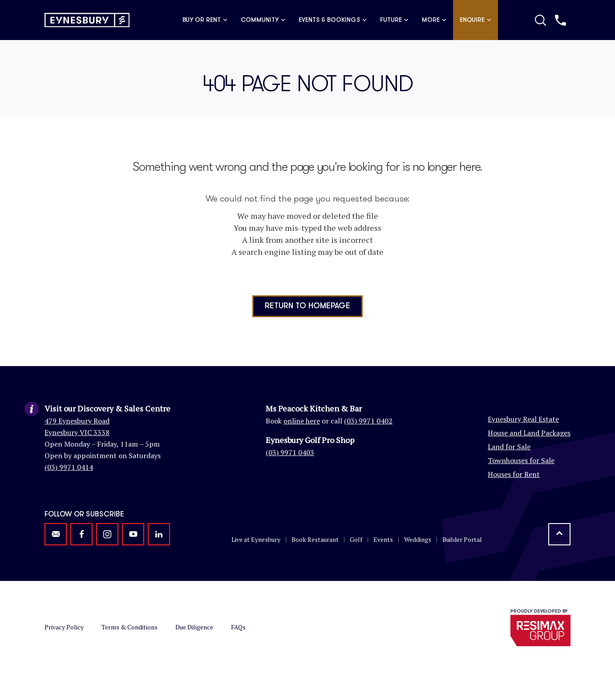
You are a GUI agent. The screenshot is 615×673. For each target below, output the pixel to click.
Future (394, 20)
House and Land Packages (529, 433)
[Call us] (560, 20)
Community (263, 20)
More (434, 20)
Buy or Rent (204, 20)
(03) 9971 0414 (69, 467)
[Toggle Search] (540, 20)
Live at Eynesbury (255, 539)
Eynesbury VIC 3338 (77, 432)
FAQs (238, 627)
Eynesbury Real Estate (523, 419)
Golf (356, 539)
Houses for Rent (514, 474)
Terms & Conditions (129, 627)
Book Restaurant (315, 539)
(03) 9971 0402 (368, 421)
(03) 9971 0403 (290, 452)
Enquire (475, 20)
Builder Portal (462, 539)
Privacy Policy (64, 627)
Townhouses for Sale (521, 460)
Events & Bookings (333, 20)
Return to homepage (307, 306)
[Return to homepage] (87, 20)
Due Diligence (194, 627)
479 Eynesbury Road (77, 421)
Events (383, 539)
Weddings (417, 539)
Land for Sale (509, 446)
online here (301, 421)
